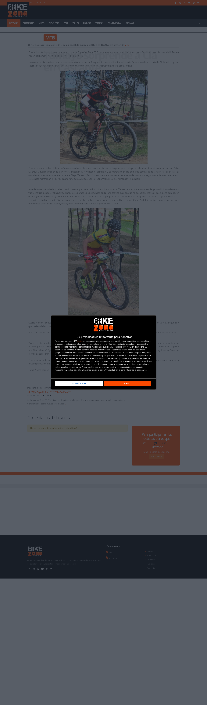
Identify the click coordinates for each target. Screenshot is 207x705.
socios (80, 341)
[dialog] (103, 352)
